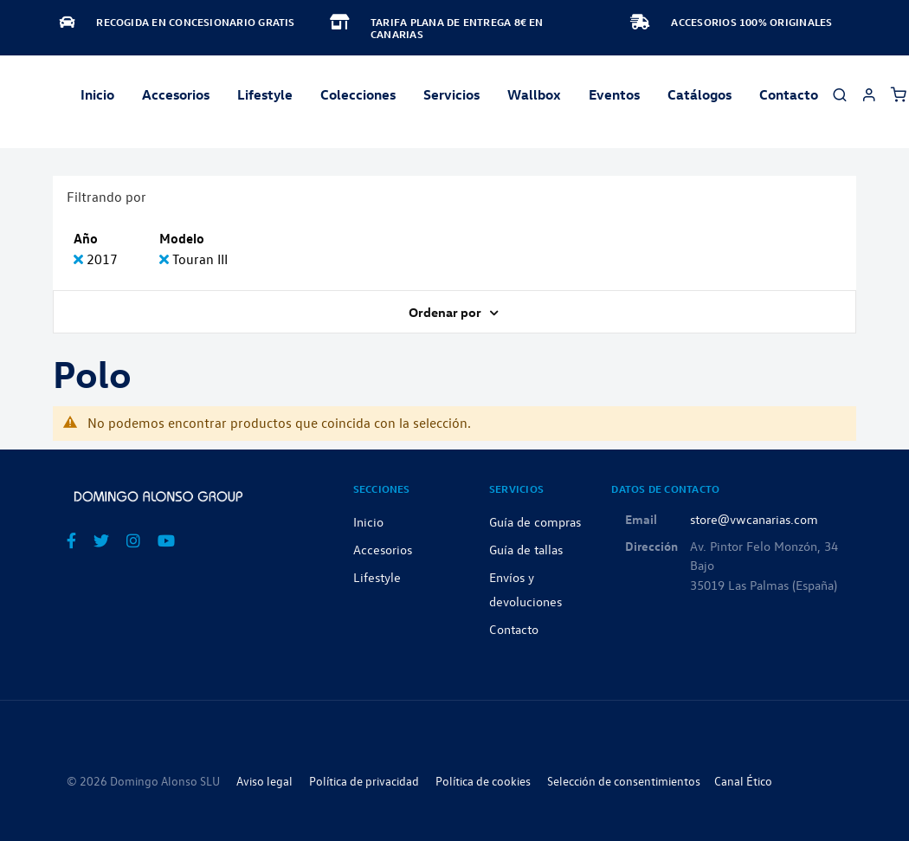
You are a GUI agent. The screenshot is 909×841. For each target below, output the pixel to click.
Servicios (451, 94)
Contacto (788, 94)
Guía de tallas (526, 549)
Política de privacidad (364, 780)
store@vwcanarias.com (754, 519)
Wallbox (534, 94)
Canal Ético (743, 780)
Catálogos (699, 94)
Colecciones (358, 94)
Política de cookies (483, 780)
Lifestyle (265, 94)
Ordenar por (446, 312)
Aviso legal (264, 780)
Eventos (614, 94)
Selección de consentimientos (623, 780)
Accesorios (382, 549)
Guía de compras (535, 521)
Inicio (97, 94)
